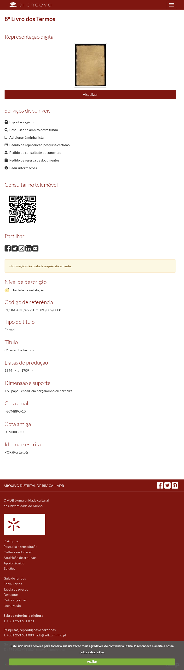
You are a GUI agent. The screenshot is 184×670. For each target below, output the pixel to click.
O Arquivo (11, 541)
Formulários (13, 584)
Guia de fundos (15, 578)
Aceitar (92, 662)
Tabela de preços (16, 589)
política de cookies (92, 652)
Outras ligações (15, 600)
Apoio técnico (14, 563)
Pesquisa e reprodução (20, 546)
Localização (12, 606)
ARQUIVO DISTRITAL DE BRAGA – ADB (34, 486)
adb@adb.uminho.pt (51, 635)
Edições (9, 568)
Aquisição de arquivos (20, 558)
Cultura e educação (18, 552)
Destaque (11, 594)
